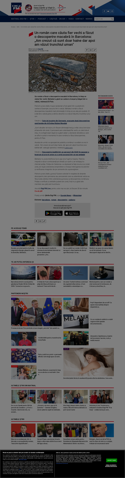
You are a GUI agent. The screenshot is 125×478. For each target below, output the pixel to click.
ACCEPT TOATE (112, 460)
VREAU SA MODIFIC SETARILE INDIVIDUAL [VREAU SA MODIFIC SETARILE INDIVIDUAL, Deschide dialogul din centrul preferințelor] (111, 465)
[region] (62, 464)
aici (20, 469)
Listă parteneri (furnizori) (62, 463)
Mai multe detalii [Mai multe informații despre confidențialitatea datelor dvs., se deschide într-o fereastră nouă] (23, 459)
